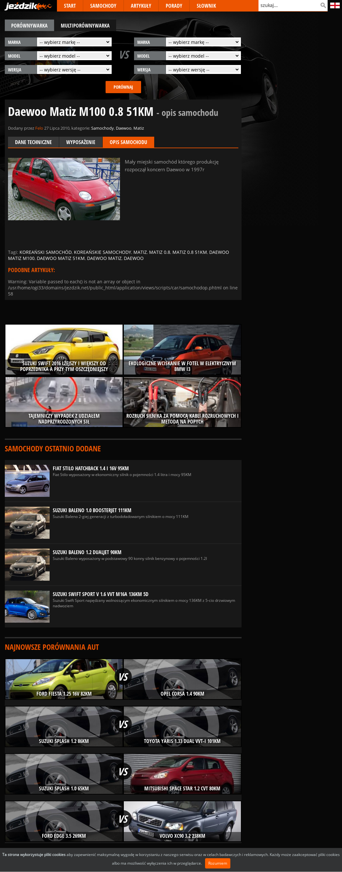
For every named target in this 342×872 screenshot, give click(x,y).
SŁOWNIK (206, 5)
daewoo (134, 258)
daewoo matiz (104, 258)
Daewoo (123, 128)
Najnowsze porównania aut (52, 647)
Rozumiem (217, 863)
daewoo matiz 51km (61, 258)
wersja (14, 70)
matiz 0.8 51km (189, 252)
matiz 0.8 (159, 252)
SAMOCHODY (103, 5)
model (14, 56)
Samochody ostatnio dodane (53, 448)
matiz (140, 252)
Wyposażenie (80, 142)
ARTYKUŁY (141, 5)
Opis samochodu (128, 142)
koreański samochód (46, 252)
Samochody (102, 128)
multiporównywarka (85, 25)
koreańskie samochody (102, 252)
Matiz (138, 128)
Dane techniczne (33, 142)
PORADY (174, 5)
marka (14, 42)
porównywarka (29, 25)
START (70, 5)
